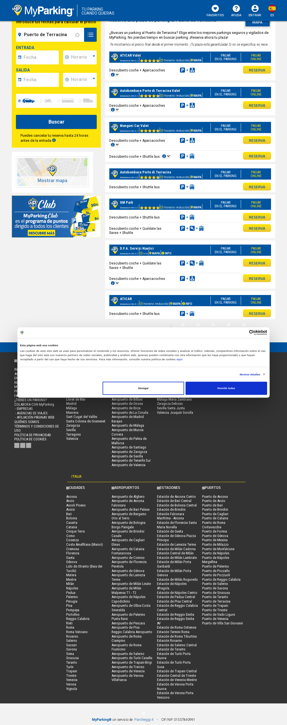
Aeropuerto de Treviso (128, 667)
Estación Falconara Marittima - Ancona (170, 516)
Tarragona (73, 434)
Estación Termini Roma (173, 632)
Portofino (73, 614)
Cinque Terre (75, 531)
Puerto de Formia (214, 531)
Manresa (72, 412)
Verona (71, 684)
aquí (179, 359)
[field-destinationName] (51, 35)
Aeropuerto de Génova (128, 571)
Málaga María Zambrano (174, 399)
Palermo (72, 597)
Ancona (71, 496)
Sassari (71, 645)
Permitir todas (226, 388)
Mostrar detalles (250, 374)
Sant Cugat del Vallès (81, 417)
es (272, 15)
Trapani (71, 671)
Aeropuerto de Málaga (128, 425)
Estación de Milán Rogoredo (177, 579)
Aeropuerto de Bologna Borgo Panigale (128, 524)
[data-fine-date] (40, 80)
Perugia (71, 601)
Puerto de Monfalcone (218, 549)
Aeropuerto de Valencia (128, 465)
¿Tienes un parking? (30, 400)
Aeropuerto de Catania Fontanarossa (128, 551)
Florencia (72, 553)
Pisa (69, 605)
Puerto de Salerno (215, 584)
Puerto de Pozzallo (216, 571)
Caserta (71, 522)
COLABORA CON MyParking (34, 404)
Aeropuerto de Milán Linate (131, 584)
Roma (70, 627)
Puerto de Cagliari (215, 514)
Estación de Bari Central (174, 501)
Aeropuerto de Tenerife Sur (131, 460)
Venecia (71, 680)
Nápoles (72, 588)
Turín (69, 667)
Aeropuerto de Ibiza (126, 408)
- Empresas (23, 408)
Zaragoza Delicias (170, 403)
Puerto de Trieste (214, 610)
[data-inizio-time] (83, 57)
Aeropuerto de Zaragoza (129, 452)
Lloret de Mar (75, 399)
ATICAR (126, 299)
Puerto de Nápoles (215, 553)
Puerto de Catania (215, 518)
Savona (71, 649)
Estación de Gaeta (170, 531)
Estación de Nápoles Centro (177, 593)
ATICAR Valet (130, 55)
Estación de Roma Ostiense (176, 627)
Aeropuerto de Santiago (129, 447)
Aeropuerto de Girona (127, 403)
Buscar (56, 122)
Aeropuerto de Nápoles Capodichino (128, 599)
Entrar (255, 15)
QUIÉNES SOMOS (26, 422)
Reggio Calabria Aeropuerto (132, 632)
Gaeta (70, 558)
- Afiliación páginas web (34, 417)
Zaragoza (73, 425)
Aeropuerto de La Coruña (130, 412)
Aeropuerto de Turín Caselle (132, 658)
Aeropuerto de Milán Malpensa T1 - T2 (126, 590)
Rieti (69, 623)
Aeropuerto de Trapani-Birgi (132, 662)
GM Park (126, 202)
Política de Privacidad (32, 435)
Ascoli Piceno (76, 505)
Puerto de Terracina (216, 601)
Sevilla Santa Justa (171, 408)
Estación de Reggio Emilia (175, 614)
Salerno (71, 640)
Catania (71, 527)
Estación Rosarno (169, 640)
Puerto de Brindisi (215, 509)
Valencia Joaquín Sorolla (175, 412)
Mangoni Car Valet (134, 126)
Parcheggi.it (144, 719)
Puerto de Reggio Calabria (221, 579)
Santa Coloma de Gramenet (85, 421)
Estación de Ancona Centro (176, 496)
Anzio (70, 501)
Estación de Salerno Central (177, 645)
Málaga (71, 408)
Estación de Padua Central (176, 597)
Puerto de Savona (215, 588)
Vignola (71, 689)
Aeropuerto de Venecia (128, 671)
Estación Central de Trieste (176, 675)
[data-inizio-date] (40, 57)
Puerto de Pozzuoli (216, 575)
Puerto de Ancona (215, 496)
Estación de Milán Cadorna (176, 549)
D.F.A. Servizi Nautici (137, 248)
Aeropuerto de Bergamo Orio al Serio (129, 516)
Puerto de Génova (215, 536)
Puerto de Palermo (215, 566)
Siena (70, 654)
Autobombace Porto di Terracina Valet (150, 91)
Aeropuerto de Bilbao (127, 399)
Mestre (71, 579)
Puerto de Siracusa (216, 593)
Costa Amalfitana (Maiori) (84, 544)
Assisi (70, 509)
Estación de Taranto (171, 649)
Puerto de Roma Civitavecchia (213, 524)
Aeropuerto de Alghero (128, 496)
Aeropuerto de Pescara (128, 623)
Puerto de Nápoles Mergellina (215, 560)
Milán (70, 584)
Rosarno (72, 636)
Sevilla (71, 430)
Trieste (71, 675)
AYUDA (236, 11)
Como (70, 536)
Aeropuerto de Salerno (128, 654)
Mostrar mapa (52, 180)
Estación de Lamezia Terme (176, 544)
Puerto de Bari (212, 505)
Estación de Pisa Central (174, 601)
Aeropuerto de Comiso (128, 558)
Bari (69, 514)
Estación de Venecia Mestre (177, 680)
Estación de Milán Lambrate (177, 558)
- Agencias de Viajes (31, 413)
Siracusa (72, 658)
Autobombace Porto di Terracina (145, 172)
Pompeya (72, 610)
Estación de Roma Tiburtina (177, 636)
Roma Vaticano (77, 632)
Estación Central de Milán (175, 553)
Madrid (71, 403)
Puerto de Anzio (213, 501)
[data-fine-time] (83, 80)
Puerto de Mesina (215, 540)
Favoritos (215, 11)
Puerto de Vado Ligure (218, 614)
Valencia (72, 438)
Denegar (143, 388)
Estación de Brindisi (171, 509)
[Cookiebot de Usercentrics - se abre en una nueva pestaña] (242, 332)
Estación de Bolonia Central (177, 505)
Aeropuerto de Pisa (126, 627)
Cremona (72, 549)
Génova (71, 562)
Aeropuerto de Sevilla (127, 456)
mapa (257, 22)
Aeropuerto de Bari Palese (130, 509)
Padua (70, 593)
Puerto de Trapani (215, 605)
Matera (71, 575)
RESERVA (257, 70)
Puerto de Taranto (215, 597)
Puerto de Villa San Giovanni (222, 623)
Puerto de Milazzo (215, 544)
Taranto (71, 662)
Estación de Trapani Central (177, 671)
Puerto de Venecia (215, 619)
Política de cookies (30, 439)
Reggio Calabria (77, 619)
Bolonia (71, 518)
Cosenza (72, 540)
